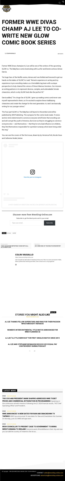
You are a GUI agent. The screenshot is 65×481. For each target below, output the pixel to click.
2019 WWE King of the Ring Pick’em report (48, 246)
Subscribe (49, 223)
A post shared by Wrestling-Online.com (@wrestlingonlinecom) (32, 204)
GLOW (14, 233)
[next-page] (34, 351)
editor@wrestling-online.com (53, 473)
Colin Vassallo (11, 53)
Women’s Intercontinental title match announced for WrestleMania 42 (32, 331)
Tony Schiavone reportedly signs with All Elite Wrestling (14, 246)
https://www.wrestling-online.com (24, 257)
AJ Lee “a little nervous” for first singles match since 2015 (32, 338)
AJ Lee (9, 233)
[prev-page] (30, 351)
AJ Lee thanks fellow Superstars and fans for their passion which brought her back (32, 323)
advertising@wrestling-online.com (52, 475)
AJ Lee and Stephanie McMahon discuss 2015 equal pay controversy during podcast (32, 345)
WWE (4, 396)
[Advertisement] (30, 59)
